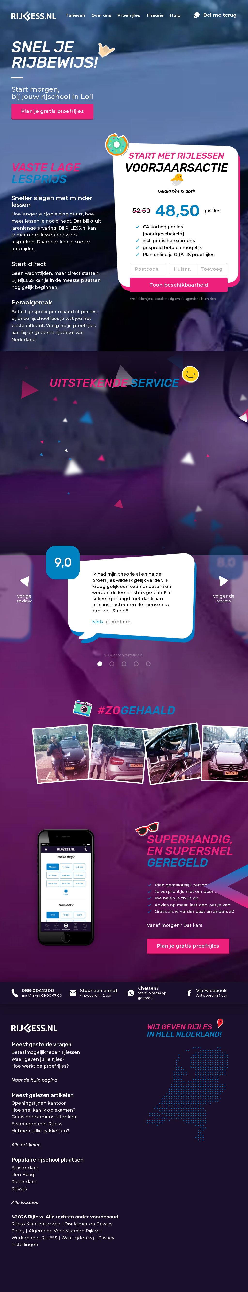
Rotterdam (23, 1181)
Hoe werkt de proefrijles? (40, 1066)
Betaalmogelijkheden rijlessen (45, 1052)
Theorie (155, 15)
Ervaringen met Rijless (36, 1124)
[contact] (215, 17)
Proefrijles (128, 15)
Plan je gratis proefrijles (52, 111)
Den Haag (22, 1174)
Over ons (101, 15)
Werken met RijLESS (34, 1237)
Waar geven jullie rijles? (37, 1059)
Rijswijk (19, 1188)
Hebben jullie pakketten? (40, 1131)
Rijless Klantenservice (35, 1223)
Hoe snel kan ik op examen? (43, 1110)
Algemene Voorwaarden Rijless (64, 1230)
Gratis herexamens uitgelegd (44, 1117)
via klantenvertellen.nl (124, 655)
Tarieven (75, 15)
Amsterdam (24, 1167)
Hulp (175, 15)
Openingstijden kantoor (38, 1103)
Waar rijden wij (77, 1237)
